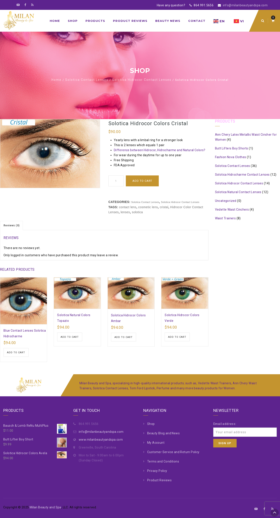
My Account (155, 442)
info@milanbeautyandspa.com (245, 5)
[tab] (11, 225)
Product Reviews (130, 21)
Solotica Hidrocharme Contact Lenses (242, 174)
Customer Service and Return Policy (173, 452)
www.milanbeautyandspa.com (101, 439)
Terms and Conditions (163, 461)
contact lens (128, 207)
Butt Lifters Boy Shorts (231, 148)
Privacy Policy (157, 471)
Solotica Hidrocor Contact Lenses (141, 79)
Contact (196, 21)
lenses (125, 212)
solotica (137, 212)
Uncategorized (225, 201)
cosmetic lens (148, 207)
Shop (73, 21)
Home (55, 21)
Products (95, 21)
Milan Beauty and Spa (45, 507)
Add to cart (142, 180)
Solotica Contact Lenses (86, 79)
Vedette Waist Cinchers (232, 209)
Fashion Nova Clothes (230, 157)
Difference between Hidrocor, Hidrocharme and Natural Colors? (159, 150)
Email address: (224, 424)
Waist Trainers (225, 218)
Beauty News (167, 21)
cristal (164, 207)
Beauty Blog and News (163, 433)
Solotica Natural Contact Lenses (238, 192)
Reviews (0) (11, 225)
